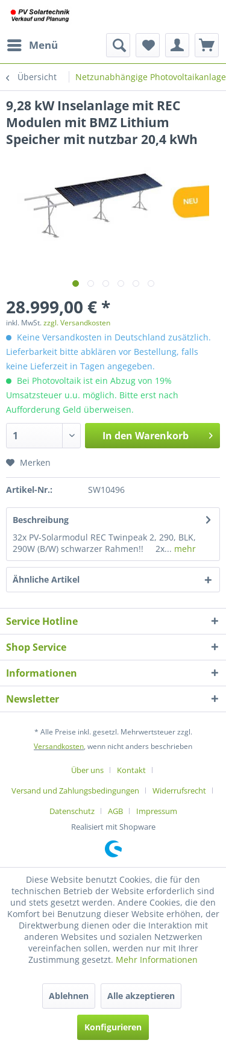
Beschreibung (41, 519)
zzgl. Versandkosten (76, 323)
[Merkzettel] (148, 45)
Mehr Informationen (157, 959)
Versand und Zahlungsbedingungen (75, 790)
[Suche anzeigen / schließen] (118, 45)
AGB (115, 811)
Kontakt (131, 770)
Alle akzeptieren (141, 995)
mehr (184, 548)
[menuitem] (32, 45)
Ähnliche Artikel (46, 579)
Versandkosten (59, 746)
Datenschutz (72, 811)
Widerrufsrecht (179, 790)
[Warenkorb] (207, 45)
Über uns (87, 770)
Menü (32, 44)
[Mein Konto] (177, 45)
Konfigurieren (113, 1027)
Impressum (156, 811)
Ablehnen (69, 995)
